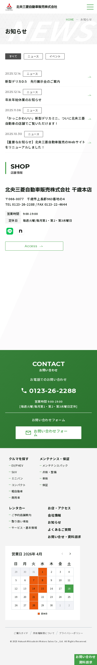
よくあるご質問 (59, 529)
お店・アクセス (59, 508)
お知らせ (54, 522)
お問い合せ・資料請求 (64, 536)
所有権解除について (44, 633)
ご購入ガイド (21, 633)
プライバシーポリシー (71, 633)
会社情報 (54, 515)
